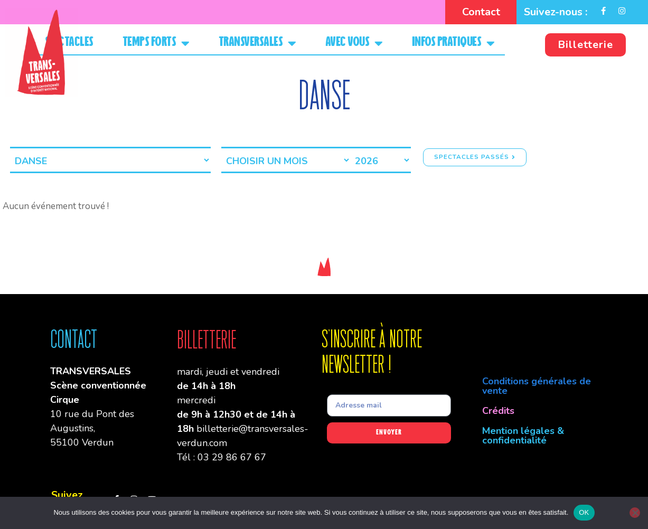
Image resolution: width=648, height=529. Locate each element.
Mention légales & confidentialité (523, 435)
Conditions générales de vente (536, 386)
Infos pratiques (453, 43)
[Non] (635, 512)
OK (584, 512)
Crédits (498, 410)
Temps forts (156, 43)
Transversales (257, 43)
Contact (481, 12)
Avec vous (354, 43)
